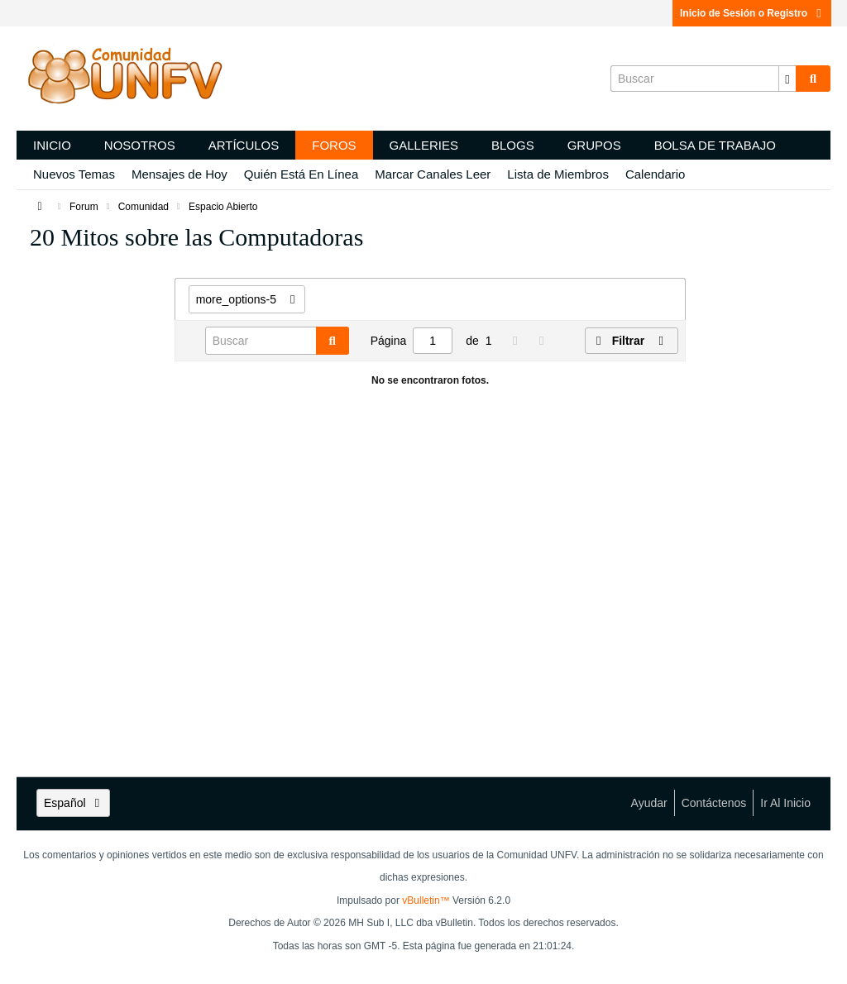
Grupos (594, 145)
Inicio (52, 145)
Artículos (244, 145)
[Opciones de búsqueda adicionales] (787, 78)
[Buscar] (703, 78)
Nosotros (139, 145)
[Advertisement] (96, 513)
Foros (334, 145)
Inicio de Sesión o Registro (752, 13)
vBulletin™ (425, 900)
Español (73, 803)
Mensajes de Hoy (179, 174)
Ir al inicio (785, 803)
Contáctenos (714, 803)
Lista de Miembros (558, 174)
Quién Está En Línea (301, 174)
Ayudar (649, 803)
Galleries (424, 145)
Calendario (655, 174)
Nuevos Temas (74, 174)
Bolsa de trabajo (715, 145)
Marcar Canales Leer (432, 174)
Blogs (512, 145)
